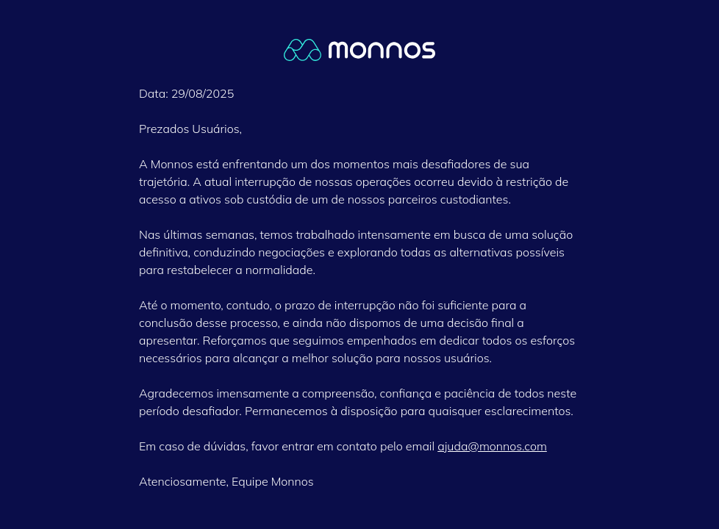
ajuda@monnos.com (492, 446)
